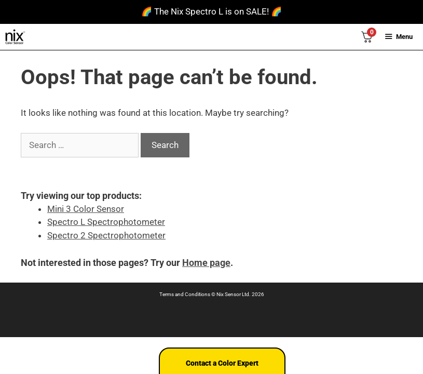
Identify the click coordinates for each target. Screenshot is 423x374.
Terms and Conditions (184, 294)
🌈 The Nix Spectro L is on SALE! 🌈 (211, 11)
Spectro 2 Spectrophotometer (106, 235)
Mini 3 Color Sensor (85, 209)
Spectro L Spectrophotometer (106, 222)
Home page (206, 262)
